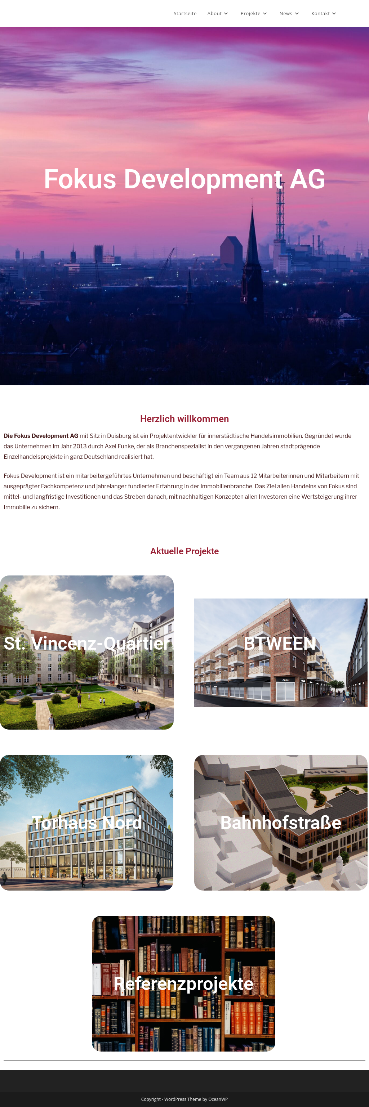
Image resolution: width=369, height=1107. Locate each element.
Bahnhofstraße (280, 822)
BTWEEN (280, 643)
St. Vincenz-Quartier (87, 643)
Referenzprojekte (183, 983)
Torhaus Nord (86, 822)
